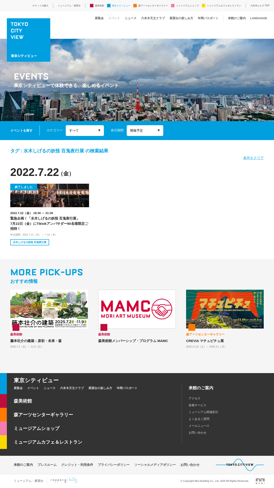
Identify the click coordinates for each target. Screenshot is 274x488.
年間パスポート (208, 18)
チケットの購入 (40, 5)
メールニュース (199, 425)
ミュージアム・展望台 (69, 5)
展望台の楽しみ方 (181, 18)
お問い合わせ (197, 432)
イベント (114, 18)
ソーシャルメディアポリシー (155, 465)
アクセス (194, 398)
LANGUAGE (258, 18)
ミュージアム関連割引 (203, 412)
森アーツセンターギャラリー (153, 5)
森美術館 (99, 5)
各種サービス (197, 405)
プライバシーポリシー (114, 465)
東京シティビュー (121, 5)
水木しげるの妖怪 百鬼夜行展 (29, 242)
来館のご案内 (237, 18)
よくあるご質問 (199, 419)
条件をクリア (253, 158)
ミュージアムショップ (187, 5)
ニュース (131, 18)
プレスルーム (47, 465)
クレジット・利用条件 (77, 465)
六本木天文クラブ (153, 18)
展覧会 (99, 18)
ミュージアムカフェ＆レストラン (224, 5)
